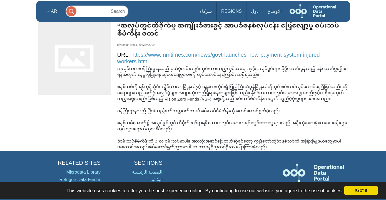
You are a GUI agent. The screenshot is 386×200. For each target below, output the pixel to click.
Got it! (361, 190)
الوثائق (157, 179)
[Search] (97, 11)
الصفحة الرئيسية (147, 172)
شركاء (206, 11)
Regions (231, 11)
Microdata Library (83, 172)
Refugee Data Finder (80, 179)
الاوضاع (275, 11)
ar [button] (53, 11)
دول (254, 11)
